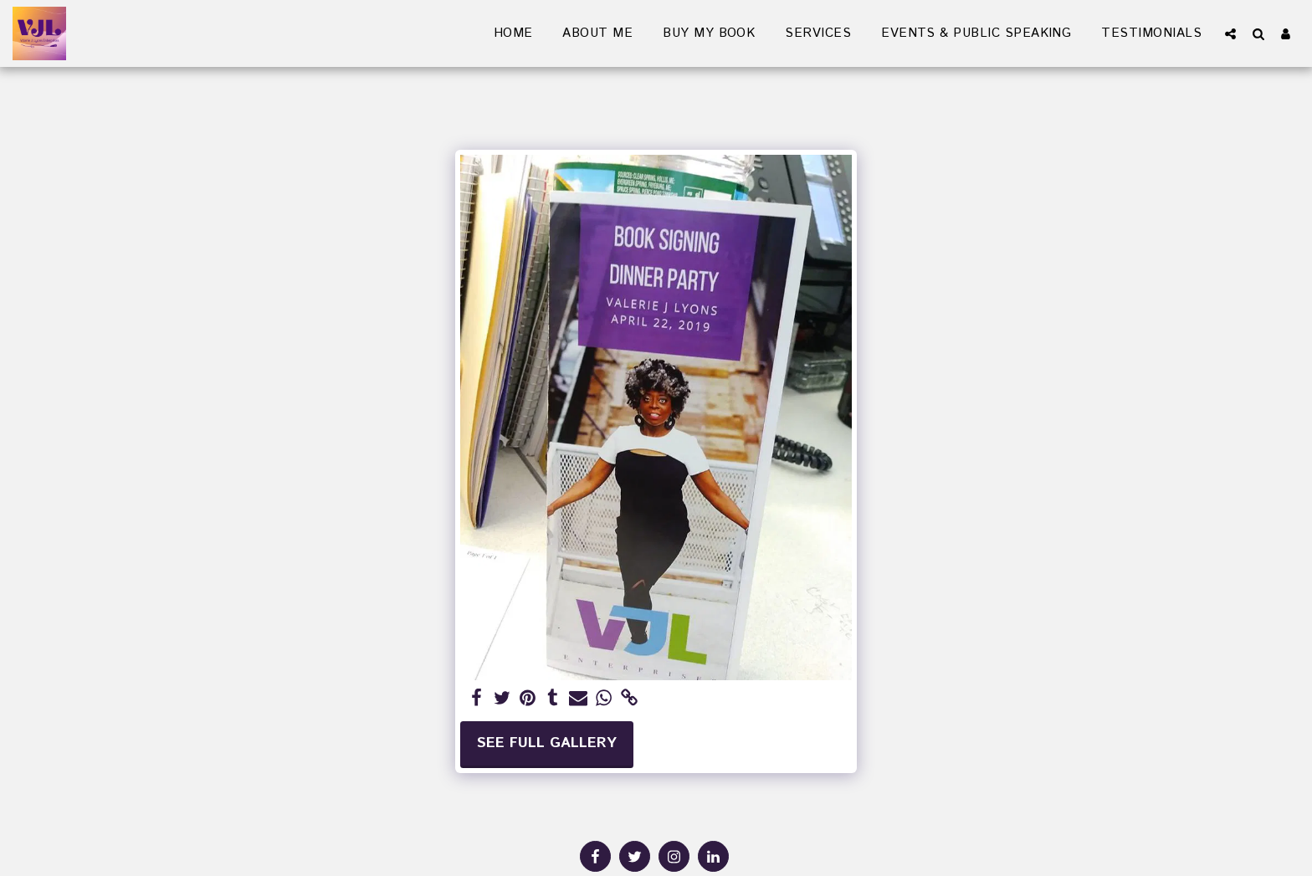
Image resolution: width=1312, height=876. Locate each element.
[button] (1230, 33)
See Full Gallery (547, 743)
